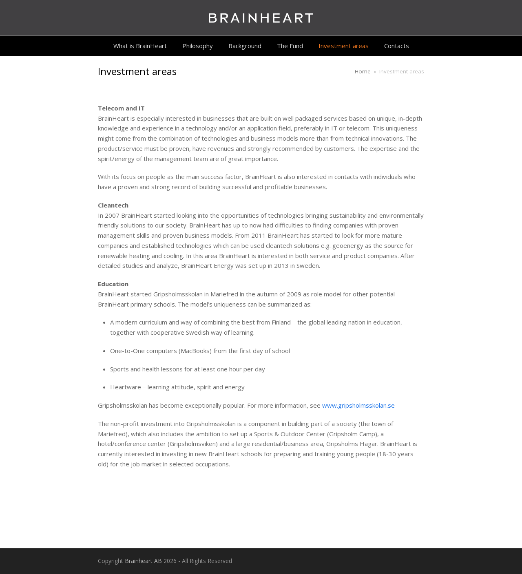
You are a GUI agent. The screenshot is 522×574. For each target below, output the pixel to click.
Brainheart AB (143, 561)
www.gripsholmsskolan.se (358, 405)
